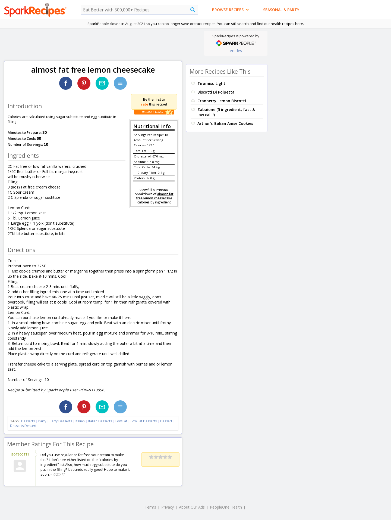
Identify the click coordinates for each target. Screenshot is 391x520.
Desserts (28, 421)
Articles (236, 50)
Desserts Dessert (23, 425)
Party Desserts (61, 421)
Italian (80, 421)
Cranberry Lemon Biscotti (221, 100)
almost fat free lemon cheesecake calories (155, 198)
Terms (150, 507)
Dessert (166, 421)
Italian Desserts (100, 421)
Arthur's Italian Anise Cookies (225, 123)
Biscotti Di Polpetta (216, 92)
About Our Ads (192, 507)
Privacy (167, 507)
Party (42, 421)
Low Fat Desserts (144, 421)
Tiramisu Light (211, 83)
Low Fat (121, 421)
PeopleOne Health (226, 507)
